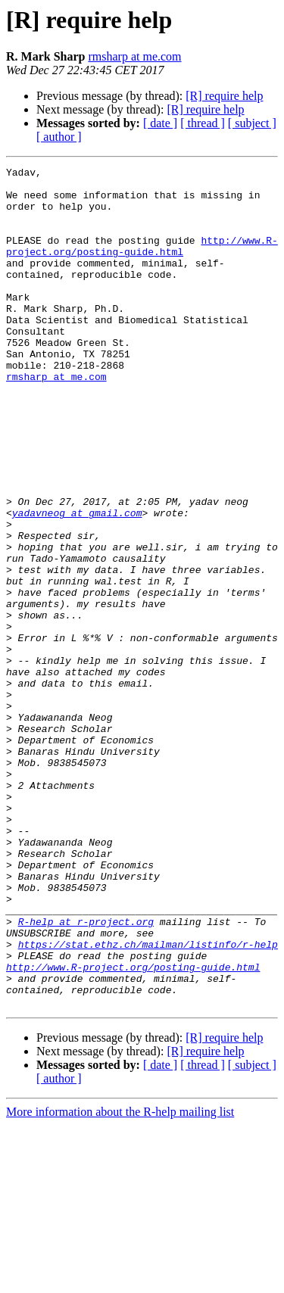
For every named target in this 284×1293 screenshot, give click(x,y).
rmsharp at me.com (134, 56)
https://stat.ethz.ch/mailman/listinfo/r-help (148, 1101)
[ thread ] (202, 123)
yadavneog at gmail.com (77, 583)
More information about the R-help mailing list (120, 1279)
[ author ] (59, 136)
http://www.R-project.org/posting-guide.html (142, 262)
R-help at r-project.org (86, 1073)
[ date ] (160, 123)
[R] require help (224, 95)
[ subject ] (252, 123)
